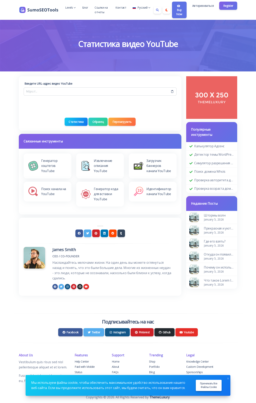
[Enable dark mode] (166, 10)
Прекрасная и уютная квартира (219, 228)
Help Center (82, 361)
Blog (152, 372)
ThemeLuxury (159, 397)
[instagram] (67, 286)
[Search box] (157, 10)
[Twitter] (87, 233)
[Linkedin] (104, 233)
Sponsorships (194, 372)
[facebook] (55, 286)
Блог (85, 7)
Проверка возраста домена (214, 188)
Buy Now (179, 10)
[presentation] (100, 106)
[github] (80, 286)
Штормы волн (215, 215)
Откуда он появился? (219, 254)
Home (115, 361)
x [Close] (228, 378)
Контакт (120, 7)
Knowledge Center (197, 361)
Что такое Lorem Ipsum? (219, 280)
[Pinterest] (96, 233)
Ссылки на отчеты (101, 10)
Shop (152, 361)
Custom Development (199, 367)
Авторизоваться (203, 6)
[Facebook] (79, 233)
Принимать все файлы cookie (208, 385)
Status (78, 372)
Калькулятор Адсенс (209, 146)
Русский (141, 7)
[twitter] (61, 286)
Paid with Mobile (85, 367)
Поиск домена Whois (209, 171)
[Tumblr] (121, 233)
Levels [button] (70, 7)
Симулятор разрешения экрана (214, 163)
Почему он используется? (219, 267)
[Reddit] (113, 233)
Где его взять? (214, 241)
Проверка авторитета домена (214, 180)
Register (228, 6)
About (115, 367)
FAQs (115, 372)
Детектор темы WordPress (214, 154)
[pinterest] (73, 286)
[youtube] (86, 286)
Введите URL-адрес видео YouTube (48, 83)
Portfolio (154, 367)
